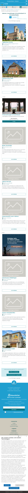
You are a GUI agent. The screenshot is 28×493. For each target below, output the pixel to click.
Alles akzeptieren (14, 488)
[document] (14, 460)
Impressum (7, 491)
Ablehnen (7, 485)
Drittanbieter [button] (20, 491)
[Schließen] (26, 436)
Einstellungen (19, 485)
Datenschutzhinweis (13, 491)
